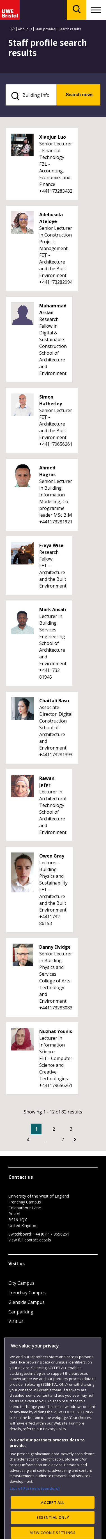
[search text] (31, 94)
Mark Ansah (52, 609)
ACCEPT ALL (52, 1529)
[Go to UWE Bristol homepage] (12, 29)
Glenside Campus (26, 1302)
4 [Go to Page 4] (28, 1140)
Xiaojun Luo (52, 137)
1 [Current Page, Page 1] (36, 1129)
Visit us (16, 1321)
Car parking (20, 1312)
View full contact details (29, 1240)
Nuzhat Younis (55, 1031)
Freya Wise (51, 545)
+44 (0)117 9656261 (51, 1234)
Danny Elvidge (55, 947)
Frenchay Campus (27, 1293)
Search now (78, 94)
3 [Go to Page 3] (71, 1129)
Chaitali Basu (54, 701)
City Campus (21, 1283)
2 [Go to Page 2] (53, 1129)
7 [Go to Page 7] (62, 1140)
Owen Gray (51, 856)
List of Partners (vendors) (34, 1515)
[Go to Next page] (74, 1140)
